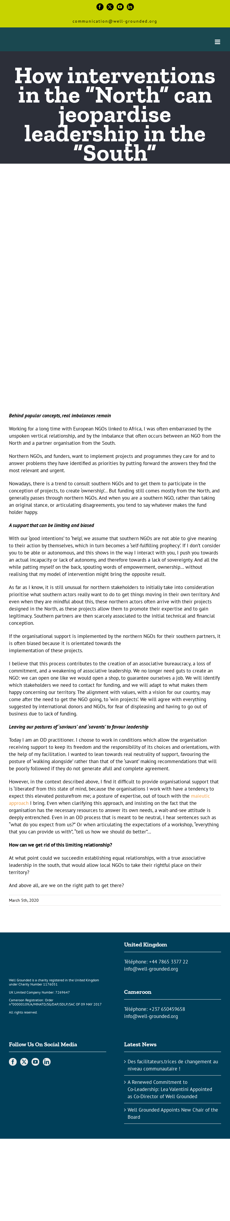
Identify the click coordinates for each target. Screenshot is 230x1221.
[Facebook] (13, 1062)
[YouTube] (35, 1062)
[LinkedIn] (47, 1062)
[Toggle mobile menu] (218, 42)
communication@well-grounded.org (115, 21)
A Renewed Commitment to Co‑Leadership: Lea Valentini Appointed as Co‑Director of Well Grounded (170, 1089)
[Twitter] (24, 1062)
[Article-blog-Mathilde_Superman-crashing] (115, 296)
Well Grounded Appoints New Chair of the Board (173, 1113)
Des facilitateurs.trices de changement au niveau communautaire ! (173, 1065)
